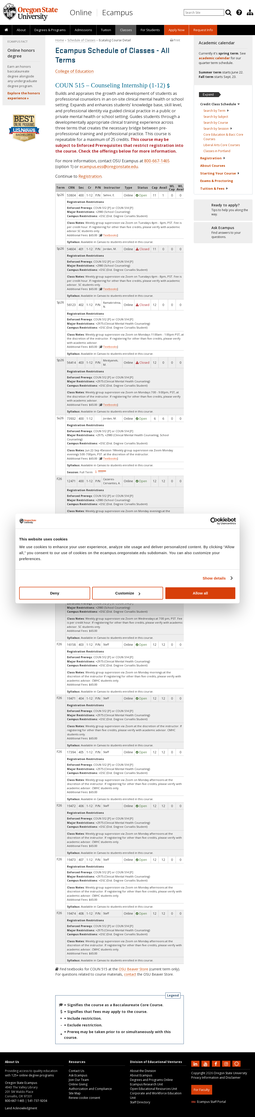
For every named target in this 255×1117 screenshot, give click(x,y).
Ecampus (117, 12)
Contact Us (76, 1071)
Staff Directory (140, 1102)
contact (130, 974)
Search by (216, 111)
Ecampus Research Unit (146, 1084)
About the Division (143, 1071)
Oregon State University (230, 1073)
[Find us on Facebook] (216, 1063)
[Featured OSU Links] (239, 12)
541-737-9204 (37, 1101)
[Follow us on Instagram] (227, 1063)
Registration (90, 176)
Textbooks (110, 235)
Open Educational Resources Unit (153, 1089)
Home (59, 40)
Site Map (75, 1093)
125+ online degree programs (32, 1075)
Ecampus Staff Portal (208, 1102)
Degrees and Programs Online (151, 1080)
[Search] (228, 12)
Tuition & (214, 188)
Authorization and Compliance (90, 1089)
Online (81, 12)
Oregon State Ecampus (21, 1083)
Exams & (216, 180)
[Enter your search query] (204, 12)
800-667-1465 (157, 161)
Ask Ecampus (78, 1075)
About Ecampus (141, 1075)
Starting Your (220, 173)
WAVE (241, 1114)
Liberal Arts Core (221, 145)
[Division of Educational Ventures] (250, 12)
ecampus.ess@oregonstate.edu (109, 166)
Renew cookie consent (84, 1098)
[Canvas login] (237, 1067)
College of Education (74, 71)
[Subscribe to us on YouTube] (206, 1063)
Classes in (216, 151)
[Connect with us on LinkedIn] (196, 1063)
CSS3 (230, 1114)
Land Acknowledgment (21, 1108)
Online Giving (78, 1084)
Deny (54, 593)
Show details (214, 578)
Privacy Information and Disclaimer (216, 1077)
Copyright (198, 1073)
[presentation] (239, 12)
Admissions (83, 30)
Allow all (200, 593)
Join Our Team (79, 1080)
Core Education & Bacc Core (223, 136)
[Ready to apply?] (223, 210)
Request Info (203, 30)
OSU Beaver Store (133, 969)
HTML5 (219, 1114)
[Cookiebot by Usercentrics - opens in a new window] (214, 521)
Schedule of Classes (81, 40)
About (21, 30)
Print (175, 40)
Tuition (106, 30)
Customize (127, 593)
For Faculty (202, 1089)
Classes (126, 30)
